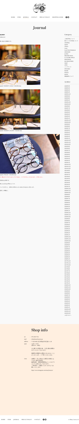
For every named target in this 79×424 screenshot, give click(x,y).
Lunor (65, 48)
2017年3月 (67, 279)
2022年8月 (67, 148)
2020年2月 (67, 208)
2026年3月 (67, 90)
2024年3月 (67, 116)
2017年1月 (67, 283)
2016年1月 (67, 307)
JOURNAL (26, 17)
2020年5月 (67, 202)
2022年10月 (67, 144)
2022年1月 (67, 162)
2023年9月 (67, 124)
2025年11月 (67, 94)
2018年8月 (67, 244)
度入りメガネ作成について (71, 40)
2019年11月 (67, 214)
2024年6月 (67, 110)
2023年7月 (67, 128)
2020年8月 (67, 196)
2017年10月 (67, 265)
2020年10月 (67, 192)
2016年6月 (67, 297)
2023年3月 (67, 134)
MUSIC (66, 74)
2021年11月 (67, 166)
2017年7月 (67, 271)
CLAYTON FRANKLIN (70, 50)
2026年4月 (67, 88)
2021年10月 (67, 168)
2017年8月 (67, 269)
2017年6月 (67, 273)
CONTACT (34, 17)
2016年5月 (67, 299)
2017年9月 (67, 267)
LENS (65, 65)
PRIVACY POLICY (45, 17)
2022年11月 (67, 142)
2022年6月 (67, 152)
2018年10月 (67, 240)
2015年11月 (67, 311)
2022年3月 (67, 158)
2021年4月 (67, 180)
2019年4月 (67, 228)
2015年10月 (67, 313)
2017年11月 (67, 263)
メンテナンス (67, 66)
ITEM (19, 17)
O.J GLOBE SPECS (69, 57)
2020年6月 (67, 200)
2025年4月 (67, 100)
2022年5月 (67, 154)
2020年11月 (67, 190)
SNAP (66, 63)
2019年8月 (67, 220)
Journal (39, 27)
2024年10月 (67, 104)
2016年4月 (67, 301)
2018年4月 (67, 253)
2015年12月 (67, 309)
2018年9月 (67, 242)
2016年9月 (67, 291)
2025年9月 (67, 96)
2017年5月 (67, 275)
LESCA (66, 46)
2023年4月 (67, 132)
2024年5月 (67, 112)
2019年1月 (67, 234)
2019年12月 (67, 212)
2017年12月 (67, 261)
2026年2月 (67, 92)
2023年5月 (67, 130)
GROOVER (67, 52)
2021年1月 (67, 186)
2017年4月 (67, 277)
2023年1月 (67, 138)
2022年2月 (67, 160)
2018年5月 (67, 251)
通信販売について (69, 76)
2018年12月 (67, 236)
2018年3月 (67, 255)
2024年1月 (67, 118)
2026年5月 (67, 86)
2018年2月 (67, 257)
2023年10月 (67, 122)
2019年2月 (67, 232)
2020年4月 (67, 204)
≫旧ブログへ (67, 315)
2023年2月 (67, 136)
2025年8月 (67, 98)
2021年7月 (67, 174)
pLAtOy (66, 54)
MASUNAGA (67, 59)
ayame (66, 44)
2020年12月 (67, 188)
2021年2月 (67, 184)
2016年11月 (67, 287)
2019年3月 (67, 230)
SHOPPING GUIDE (57, 17)
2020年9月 (67, 194)
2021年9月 (67, 170)
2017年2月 (67, 281)
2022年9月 (67, 146)
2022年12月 (67, 140)
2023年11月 (67, 120)
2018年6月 (67, 249)
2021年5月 (67, 178)
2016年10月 (67, 289)
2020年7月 (67, 198)
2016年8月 (67, 293)
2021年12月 (67, 164)
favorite (66, 70)
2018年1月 (67, 259)
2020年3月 (67, 206)
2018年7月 (67, 247)
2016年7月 (67, 295)
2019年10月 (67, 216)
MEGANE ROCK (68, 55)
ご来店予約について (69, 38)
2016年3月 (67, 303)
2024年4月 (67, 114)
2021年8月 (67, 172)
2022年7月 (67, 150)
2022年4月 (67, 156)
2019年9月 (67, 218)
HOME (13, 17)
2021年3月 (67, 182)
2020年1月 (67, 210)
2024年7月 (67, 108)
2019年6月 (67, 224)
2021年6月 (67, 176)
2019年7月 (67, 222)
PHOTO (66, 72)
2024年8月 (67, 106)
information (67, 68)
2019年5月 (67, 226)
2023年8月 (67, 126)
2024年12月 (67, 102)
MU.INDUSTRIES (68, 61)
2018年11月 (67, 238)
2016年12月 (67, 285)
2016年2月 (67, 305)
